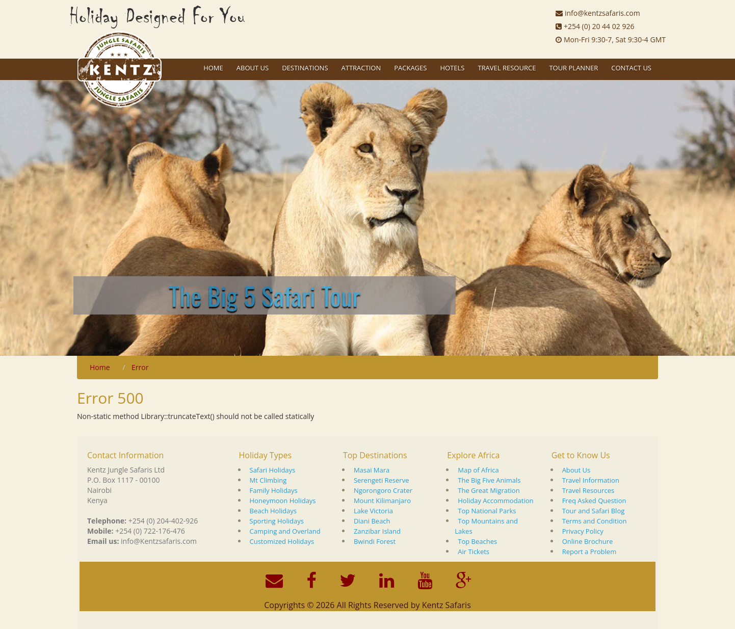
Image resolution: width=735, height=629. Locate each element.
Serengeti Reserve (381, 480)
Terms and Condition (594, 521)
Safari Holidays (273, 470)
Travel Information (590, 480)
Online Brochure (587, 541)
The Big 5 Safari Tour (264, 295)
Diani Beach (372, 521)
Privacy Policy (582, 531)
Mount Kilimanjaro (382, 500)
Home (213, 67)
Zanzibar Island (377, 531)
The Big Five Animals (489, 480)
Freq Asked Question (594, 500)
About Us (576, 470)
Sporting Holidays (277, 521)
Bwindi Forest (375, 541)
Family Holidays (274, 490)
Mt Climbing (268, 480)
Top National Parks (487, 510)
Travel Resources (588, 490)
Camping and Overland (285, 531)
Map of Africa (478, 470)
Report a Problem (589, 551)
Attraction (361, 67)
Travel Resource (507, 67)
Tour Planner (573, 67)
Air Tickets (473, 551)
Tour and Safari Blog (593, 510)
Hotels (452, 67)
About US (253, 67)
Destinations (305, 67)
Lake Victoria (373, 510)
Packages (410, 67)
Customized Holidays (282, 541)
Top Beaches (477, 541)
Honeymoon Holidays (283, 500)
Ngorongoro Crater (383, 490)
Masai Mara (371, 470)
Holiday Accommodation (495, 500)
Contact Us (631, 67)
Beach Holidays (273, 510)
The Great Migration (488, 490)
